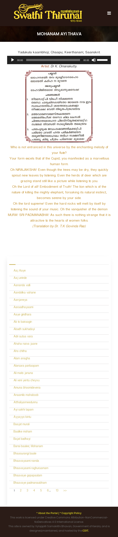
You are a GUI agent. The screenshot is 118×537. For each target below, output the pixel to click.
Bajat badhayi (21, 439)
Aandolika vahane (24, 293)
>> (65, 491)
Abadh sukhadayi (24, 330)
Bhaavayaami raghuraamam (30, 469)
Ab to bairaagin (22, 322)
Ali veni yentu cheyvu (26, 381)
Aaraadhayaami (23, 308)
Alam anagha (21, 359)
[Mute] (94, 60)
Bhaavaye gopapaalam (27, 476)
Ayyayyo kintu (22, 418)
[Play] (12, 60)
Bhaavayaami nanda (26, 461)
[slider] (53, 60)
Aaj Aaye (19, 271)
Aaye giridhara (22, 315)
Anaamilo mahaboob (25, 396)
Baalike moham (22, 432)
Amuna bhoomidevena (26, 388)
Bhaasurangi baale (24, 454)
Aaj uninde (20, 279)
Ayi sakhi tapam (23, 410)
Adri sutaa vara (23, 337)
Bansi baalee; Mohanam (28, 447)
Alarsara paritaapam (26, 366)
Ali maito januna (23, 374)
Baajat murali (21, 425)
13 (57, 491)
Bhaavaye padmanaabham (30, 483)
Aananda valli (21, 286)
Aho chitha (20, 352)
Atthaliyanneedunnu (25, 403)
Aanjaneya (20, 300)
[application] (59, 60)
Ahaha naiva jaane (25, 344)
